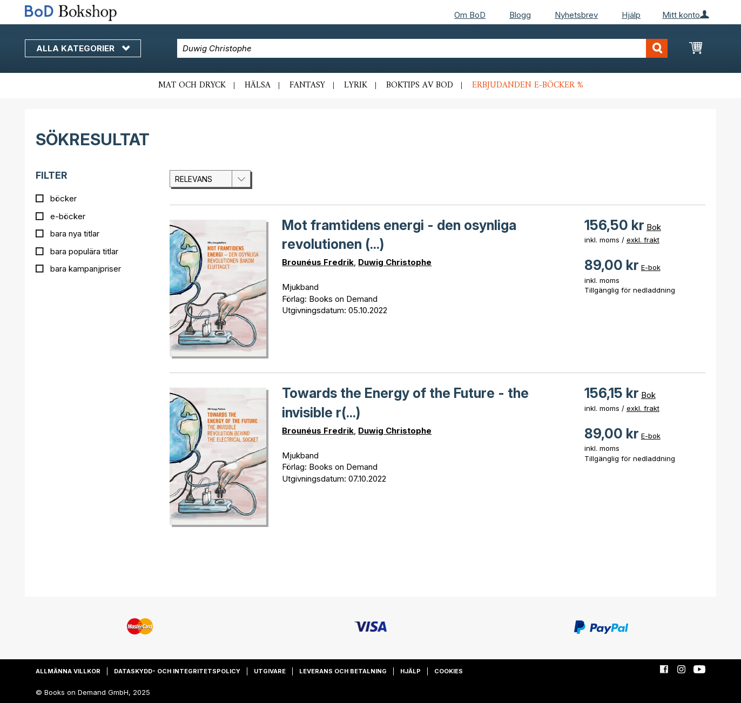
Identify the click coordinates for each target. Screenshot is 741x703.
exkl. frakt (643, 239)
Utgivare (270, 671)
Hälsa (258, 85)
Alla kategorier (83, 48)
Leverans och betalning (343, 671)
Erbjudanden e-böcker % (527, 85)
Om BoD (470, 15)
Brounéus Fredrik (318, 262)
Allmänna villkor (68, 671)
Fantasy (307, 85)
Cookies (448, 671)
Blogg (520, 15)
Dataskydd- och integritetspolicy (177, 671)
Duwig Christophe (395, 262)
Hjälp (631, 15)
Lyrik (355, 85)
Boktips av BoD (419, 85)
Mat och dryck (192, 85)
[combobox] (422, 48)
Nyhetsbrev (576, 15)
